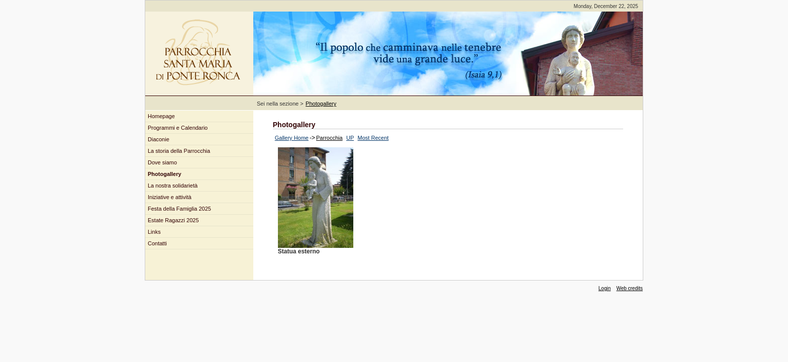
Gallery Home (292, 138)
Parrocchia (329, 138)
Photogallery (321, 104)
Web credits (629, 288)
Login (605, 288)
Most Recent (373, 138)
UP (350, 138)
